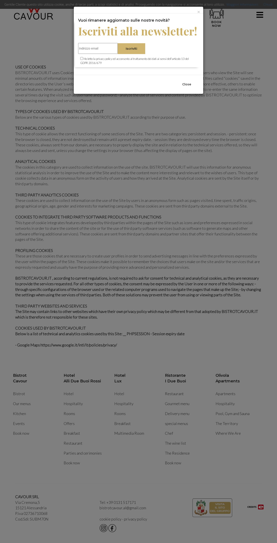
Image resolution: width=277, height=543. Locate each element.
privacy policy (104, 59)
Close (186, 84)
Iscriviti (131, 49)
